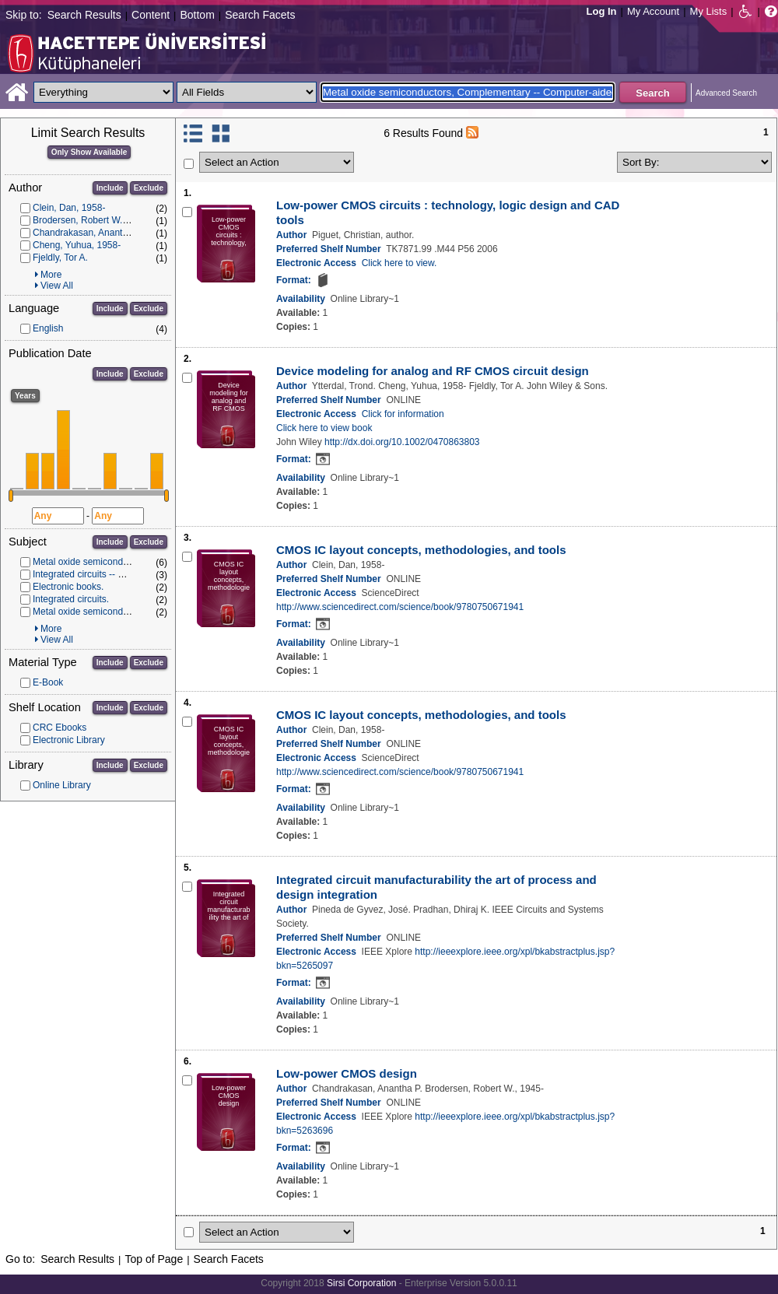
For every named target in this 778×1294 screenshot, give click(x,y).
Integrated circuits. (71, 599)
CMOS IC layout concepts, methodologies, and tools (421, 549)
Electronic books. (68, 586)
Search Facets (260, 15)
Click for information (403, 414)
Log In (602, 11)
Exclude (148, 188)
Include (110, 188)
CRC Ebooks (59, 727)
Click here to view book (324, 428)
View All (56, 285)
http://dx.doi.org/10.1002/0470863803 (402, 442)
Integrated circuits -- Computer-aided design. (125, 574)
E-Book (48, 682)
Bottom (197, 15)
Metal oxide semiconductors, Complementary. (127, 611)
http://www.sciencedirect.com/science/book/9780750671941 (400, 606)
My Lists (708, 11)
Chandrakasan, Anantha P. (88, 232)
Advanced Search (726, 93)
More (50, 274)
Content (150, 15)
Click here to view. (399, 263)
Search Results (84, 15)
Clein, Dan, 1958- (69, 207)
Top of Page (153, 1259)
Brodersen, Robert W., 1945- (92, 220)
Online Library (62, 785)
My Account (653, 11)
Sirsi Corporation (361, 1283)
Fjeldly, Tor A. (60, 257)
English (48, 328)
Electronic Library (69, 740)
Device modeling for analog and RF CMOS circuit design (432, 370)
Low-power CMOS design (346, 1073)
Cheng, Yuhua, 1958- (77, 245)
